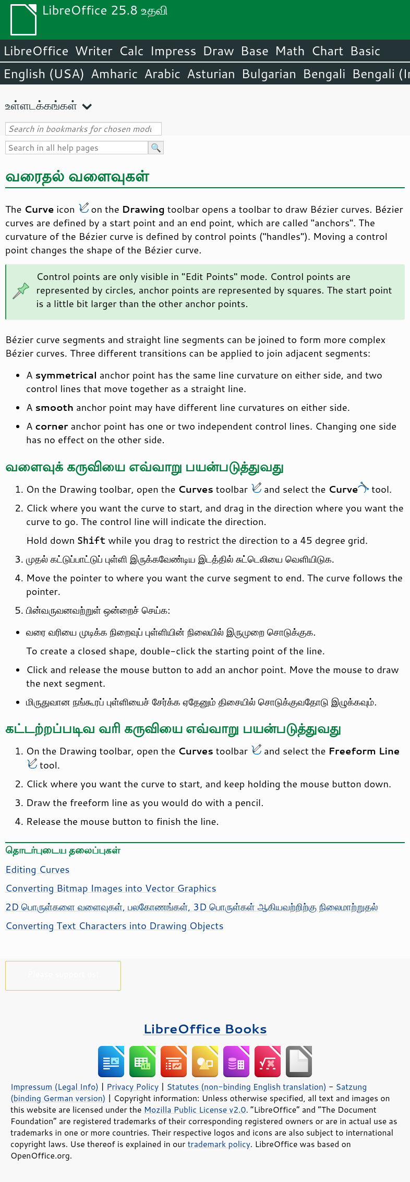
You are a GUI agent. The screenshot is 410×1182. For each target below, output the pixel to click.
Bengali (324, 73)
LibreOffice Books (205, 1028)
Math (290, 50)
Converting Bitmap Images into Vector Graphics (110, 888)
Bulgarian (269, 73)
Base (254, 50)
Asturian (211, 73)
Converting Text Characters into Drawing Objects (114, 925)
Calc (131, 50)
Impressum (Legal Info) (54, 1086)
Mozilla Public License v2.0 (195, 1109)
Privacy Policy (132, 1086)
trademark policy (219, 1144)
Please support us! (63, 974)
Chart (327, 50)
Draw (218, 50)
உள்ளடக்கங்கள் (41, 105)
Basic (364, 50)
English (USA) (44, 73)
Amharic (114, 73)
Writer (93, 50)
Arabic (162, 73)
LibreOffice (35, 50)
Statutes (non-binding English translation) (246, 1086)
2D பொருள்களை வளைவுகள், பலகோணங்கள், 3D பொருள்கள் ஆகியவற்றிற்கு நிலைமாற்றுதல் (191, 906)
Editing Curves (37, 869)
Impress (173, 50)
